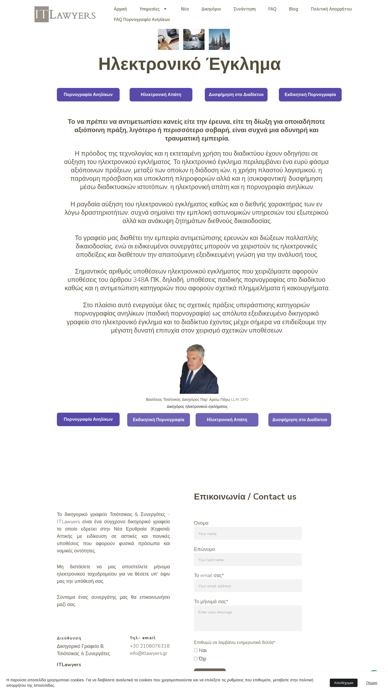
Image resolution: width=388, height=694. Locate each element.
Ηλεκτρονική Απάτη (161, 95)
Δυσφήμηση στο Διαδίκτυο (236, 95)
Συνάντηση (245, 8)
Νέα (185, 8)
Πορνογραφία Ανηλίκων (88, 95)
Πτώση (371, 683)
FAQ (272, 8)
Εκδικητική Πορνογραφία (310, 95)
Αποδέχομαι (343, 683)
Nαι (200, 667)
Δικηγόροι (211, 8)
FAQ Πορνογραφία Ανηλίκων (142, 19)
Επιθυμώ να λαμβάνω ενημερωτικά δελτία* (234, 659)
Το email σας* (209, 592)
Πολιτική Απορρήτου (331, 8)
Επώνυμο (204, 565)
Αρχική (120, 8)
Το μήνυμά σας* (211, 618)
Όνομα (201, 539)
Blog (293, 8)
